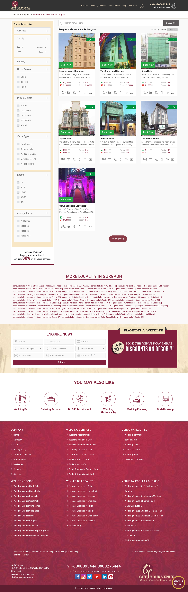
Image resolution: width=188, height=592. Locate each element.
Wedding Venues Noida (24, 516)
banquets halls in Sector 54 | (74, 291)
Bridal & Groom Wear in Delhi (82, 474)
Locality (32, 61)
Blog (124, 5)
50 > (23, 202)
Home (16, 435)
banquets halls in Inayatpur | (49, 311)
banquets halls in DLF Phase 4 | (131, 286)
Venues (84, 5)
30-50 (23, 197)
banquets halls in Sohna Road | (99, 291)
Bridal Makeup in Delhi (79, 459)
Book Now (66, 62)
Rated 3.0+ (25, 236)
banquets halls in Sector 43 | (72, 294)
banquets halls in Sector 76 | (132, 317)
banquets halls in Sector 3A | (49, 317)
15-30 (23, 192)
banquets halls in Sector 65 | (98, 306)
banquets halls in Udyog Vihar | (26, 294)
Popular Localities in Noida (81, 506)
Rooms (32, 174)
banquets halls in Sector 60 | (25, 308)
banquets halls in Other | (49, 294)
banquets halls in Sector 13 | (25, 311)
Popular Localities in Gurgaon (82, 496)
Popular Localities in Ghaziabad (83, 501)
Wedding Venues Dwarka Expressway (31, 535)
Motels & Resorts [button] (132, 449)
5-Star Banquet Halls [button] (134, 506)
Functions (72, 552)
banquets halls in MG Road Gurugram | (110, 308)
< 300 (23, 77)
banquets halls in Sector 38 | (25, 303)
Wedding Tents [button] (131, 454)
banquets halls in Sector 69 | (120, 311)
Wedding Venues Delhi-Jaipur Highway (31, 530)
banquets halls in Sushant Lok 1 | (153, 291)
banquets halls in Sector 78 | (99, 300)
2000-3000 (26, 120)
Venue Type (32, 136)
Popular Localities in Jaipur (81, 511)
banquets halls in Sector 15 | (51, 289)
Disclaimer (18, 464)
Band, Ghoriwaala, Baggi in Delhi (83, 469)
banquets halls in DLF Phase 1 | (50, 286)
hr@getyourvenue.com (164, 552)
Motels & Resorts (28, 159)
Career (26, 555)
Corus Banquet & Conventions (73, 197)
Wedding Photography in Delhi (82, 445)
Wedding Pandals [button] (133, 445)
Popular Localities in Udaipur (82, 521)
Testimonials (114, 5)
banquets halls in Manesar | (50, 306)
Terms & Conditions (22, 454)
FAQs (16, 445)
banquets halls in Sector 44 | (149, 289)
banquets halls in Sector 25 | (49, 303)
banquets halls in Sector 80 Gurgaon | (152, 306)
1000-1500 (26, 110)
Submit (61, 362)
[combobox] (40, 47)
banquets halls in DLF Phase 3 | (104, 286)
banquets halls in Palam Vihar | (26, 300)
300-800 (24, 82)
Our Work (133, 5)
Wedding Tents (27, 164)
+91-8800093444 (160, 4)
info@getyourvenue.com (22, 577)
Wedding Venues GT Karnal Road (140, 501)
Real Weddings (60, 552)
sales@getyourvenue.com (23, 574)
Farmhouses (26, 144)
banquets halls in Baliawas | (25, 314)
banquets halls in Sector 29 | (100, 289)
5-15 (23, 187)
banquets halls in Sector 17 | (76, 289)
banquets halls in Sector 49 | (25, 317)
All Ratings (25, 221)
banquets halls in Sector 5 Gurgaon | (52, 308)
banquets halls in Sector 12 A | (81, 308)
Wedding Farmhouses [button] (135, 435)
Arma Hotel (147, 68)
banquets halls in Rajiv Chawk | (26, 289)
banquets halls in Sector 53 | (49, 291)
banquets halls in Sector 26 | (102, 297)
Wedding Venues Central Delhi (27, 506)
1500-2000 (26, 115)
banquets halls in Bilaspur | (96, 311)
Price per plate (32, 98)
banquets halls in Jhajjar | (48, 314)
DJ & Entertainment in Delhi (81, 454)
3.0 (173, 39)
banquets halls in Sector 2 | (73, 311)
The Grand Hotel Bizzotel (112, 68)
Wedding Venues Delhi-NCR (137, 540)
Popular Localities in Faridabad (83, 491)
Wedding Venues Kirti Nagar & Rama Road (144, 516)
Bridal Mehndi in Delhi (79, 464)
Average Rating (32, 213)
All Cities (32, 30)
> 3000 (24, 125)
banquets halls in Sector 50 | (74, 306)
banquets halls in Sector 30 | (124, 300)
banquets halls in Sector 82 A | (123, 306)
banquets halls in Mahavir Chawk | (72, 300)
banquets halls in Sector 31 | (146, 294)
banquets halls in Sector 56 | (49, 297)
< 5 (22, 182)
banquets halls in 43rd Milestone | (123, 303)
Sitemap (17, 474)
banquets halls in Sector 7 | (94, 314)
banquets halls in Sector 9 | (73, 303)
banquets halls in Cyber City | (25, 286)
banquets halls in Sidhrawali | (25, 306)
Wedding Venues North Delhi (26, 486)
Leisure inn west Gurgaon (71, 68)
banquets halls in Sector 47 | (97, 294)
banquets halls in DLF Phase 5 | (157, 286)
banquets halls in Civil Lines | (143, 314)
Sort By (32, 38)
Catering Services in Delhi (80, 449)
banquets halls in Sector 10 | (97, 303)
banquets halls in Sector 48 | (121, 294)
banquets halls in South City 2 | (126, 291)
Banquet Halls (27, 149)
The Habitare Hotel (150, 133)
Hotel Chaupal (107, 133)
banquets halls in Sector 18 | (25, 297)
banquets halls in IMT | (48, 300)
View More (118, 230)
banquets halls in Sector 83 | (148, 300)
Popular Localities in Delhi (80, 486)
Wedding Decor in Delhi (79, 435)
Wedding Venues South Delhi (27, 491)
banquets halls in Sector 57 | (139, 308)
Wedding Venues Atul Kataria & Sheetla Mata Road (143, 533)
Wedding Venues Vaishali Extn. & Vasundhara (139, 523)
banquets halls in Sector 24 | (71, 314)
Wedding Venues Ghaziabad (26, 511)
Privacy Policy (20, 449)
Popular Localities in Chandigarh (83, 516)
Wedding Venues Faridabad (26, 525)
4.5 (91, 39)
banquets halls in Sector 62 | (74, 317)
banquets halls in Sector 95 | (144, 311)
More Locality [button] (75, 525)
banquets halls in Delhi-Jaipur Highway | (103, 317)
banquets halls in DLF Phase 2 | (77, 286)
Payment (17, 555)
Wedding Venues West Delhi (26, 501)
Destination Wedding (134, 459)
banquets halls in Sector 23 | (124, 289)
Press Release (20, 459)
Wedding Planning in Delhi (80, 440)
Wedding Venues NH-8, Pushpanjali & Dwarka (141, 488)
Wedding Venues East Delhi (26, 496)
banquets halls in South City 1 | (127, 297)
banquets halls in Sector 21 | (153, 297)
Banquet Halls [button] (131, 440)
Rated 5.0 (25, 226)
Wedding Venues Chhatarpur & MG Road (143, 496)
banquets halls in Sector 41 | (118, 314)
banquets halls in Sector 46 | (25, 291)
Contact (17, 469)
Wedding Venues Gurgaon (25, 521)
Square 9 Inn (65, 133)
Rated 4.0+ (25, 231)
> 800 (23, 87)
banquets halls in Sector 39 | (150, 303)
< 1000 (24, 106)
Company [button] (18, 440)
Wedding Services (98, 5)
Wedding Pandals (28, 154)
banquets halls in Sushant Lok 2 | (76, 297)
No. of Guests (32, 69)
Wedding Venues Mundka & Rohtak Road (143, 511)
